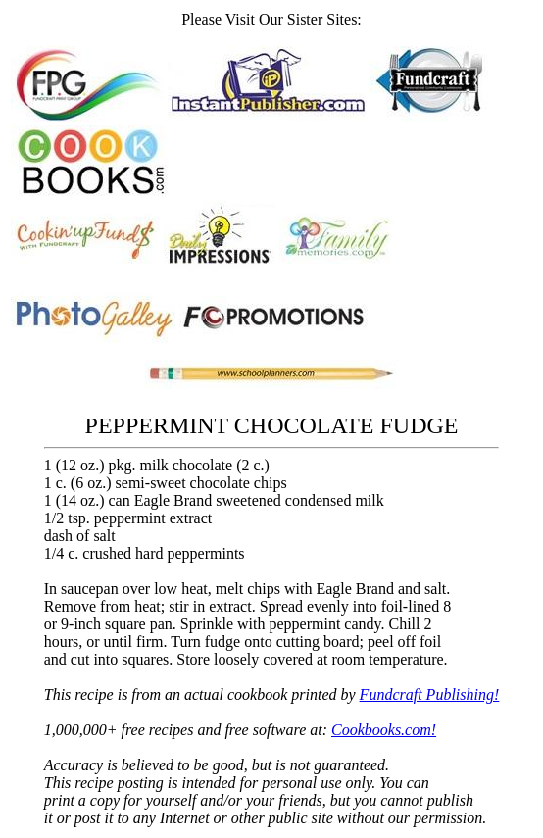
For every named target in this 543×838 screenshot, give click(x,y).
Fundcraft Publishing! (430, 694)
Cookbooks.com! (383, 729)
